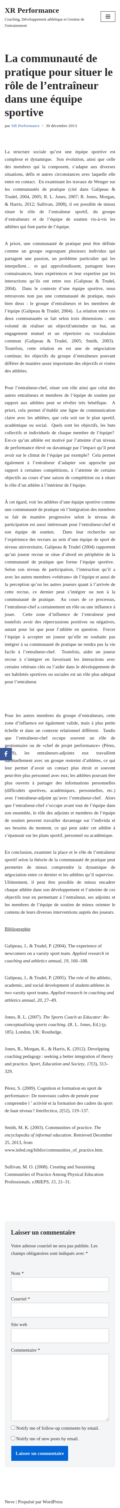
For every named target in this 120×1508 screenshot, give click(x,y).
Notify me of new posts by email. (47, 1438)
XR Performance (25, 125)
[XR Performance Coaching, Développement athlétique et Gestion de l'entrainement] (48, 16)
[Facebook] (6, 754)
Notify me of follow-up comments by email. (57, 1428)
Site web (19, 1324)
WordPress (52, 1501)
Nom (17, 1273)
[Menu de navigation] (108, 16)
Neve (10, 1501)
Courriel (20, 1298)
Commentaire (25, 1350)
